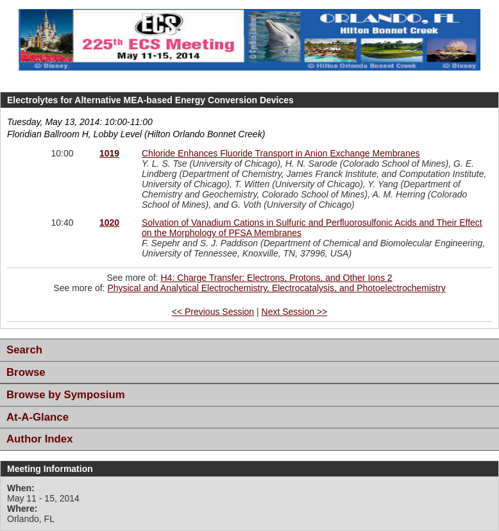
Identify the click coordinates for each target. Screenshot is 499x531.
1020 (109, 222)
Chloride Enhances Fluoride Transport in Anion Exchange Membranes (280, 153)
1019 (109, 153)
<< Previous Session (213, 312)
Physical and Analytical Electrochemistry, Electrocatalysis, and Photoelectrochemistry (276, 288)
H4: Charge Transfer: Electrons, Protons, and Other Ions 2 (276, 278)
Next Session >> (295, 312)
